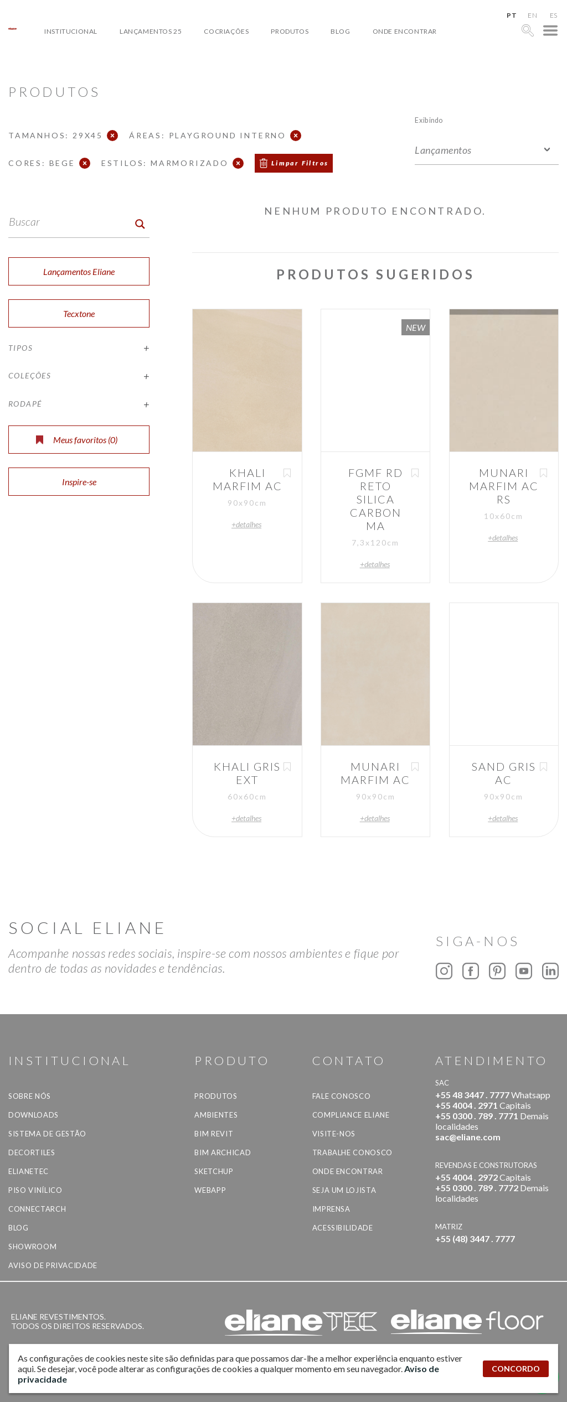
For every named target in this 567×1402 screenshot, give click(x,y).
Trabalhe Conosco (352, 1152)
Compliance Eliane (351, 1114)
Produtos (289, 31)
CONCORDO (516, 1368)
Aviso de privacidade (52, 1265)
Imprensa (331, 1208)
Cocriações (226, 31)
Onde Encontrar (405, 31)
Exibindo (429, 120)
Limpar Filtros (300, 163)
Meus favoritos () (76, 439)
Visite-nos (334, 1133)
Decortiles (31, 1152)
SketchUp (213, 1171)
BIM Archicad (222, 1152)
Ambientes (216, 1114)
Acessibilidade (342, 1227)
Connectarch (37, 1208)
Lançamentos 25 (151, 31)
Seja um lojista (344, 1190)
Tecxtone (79, 313)
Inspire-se (79, 481)
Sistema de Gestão (47, 1133)
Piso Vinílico (35, 1190)
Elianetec (28, 1171)
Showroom (32, 1246)
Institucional (70, 31)
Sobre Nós (29, 1096)
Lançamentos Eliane (79, 271)
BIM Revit (213, 1133)
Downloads (33, 1114)
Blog (340, 31)
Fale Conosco (341, 1096)
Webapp (210, 1190)
